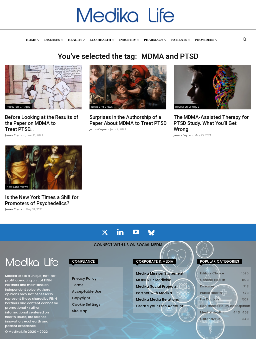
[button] (244, 39)
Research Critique (18, 106)
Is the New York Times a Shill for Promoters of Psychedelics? (41, 200)
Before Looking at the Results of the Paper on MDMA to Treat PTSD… (41, 123)
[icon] (104, 233)
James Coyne (13, 135)
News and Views (101, 106)
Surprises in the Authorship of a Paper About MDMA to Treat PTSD (128, 120)
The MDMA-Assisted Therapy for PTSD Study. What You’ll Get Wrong (211, 123)
